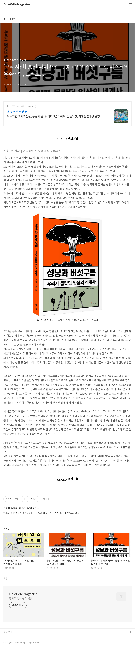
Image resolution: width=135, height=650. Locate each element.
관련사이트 (8, 631)
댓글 (5, 578)
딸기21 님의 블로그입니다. (22, 598)
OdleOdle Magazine (16, 4)
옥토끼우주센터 (17, 111)
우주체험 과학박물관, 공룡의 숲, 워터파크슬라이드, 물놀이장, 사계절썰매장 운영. (54, 116)
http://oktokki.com (18, 106)
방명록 (13, 18)
